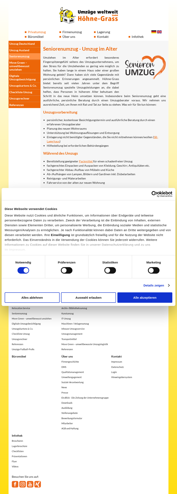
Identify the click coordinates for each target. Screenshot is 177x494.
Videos (15, 466)
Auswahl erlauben (88, 297)
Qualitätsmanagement (72, 372)
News (64, 387)
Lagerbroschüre (19, 446)
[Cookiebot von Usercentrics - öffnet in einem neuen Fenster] (154, 194)
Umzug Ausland (19, 50)
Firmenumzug (72, 32)
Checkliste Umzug (20, 92)
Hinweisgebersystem (121, 377)
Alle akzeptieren (144, 297)
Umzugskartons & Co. (23, 85)
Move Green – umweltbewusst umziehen (19, 66)
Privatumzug (37, 32)
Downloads (66, 402)
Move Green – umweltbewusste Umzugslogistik (84, 344)
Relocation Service (21, 308)
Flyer (14, 461)
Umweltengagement (71, 377)
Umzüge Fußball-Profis (23, 349)
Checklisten (18, 451)
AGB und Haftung (70, 428)
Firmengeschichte (70, 361)
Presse (64, 392)
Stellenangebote (69, 413)
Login (114, 372)
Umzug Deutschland (22, 43)
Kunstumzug (67, 313)
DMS (63, 367)
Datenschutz (117, 367)
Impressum (116, 361)
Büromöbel (36, 36)
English (159, 31)
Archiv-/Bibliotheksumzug (74, 308)
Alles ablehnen (32, 297)
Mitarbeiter (67, 423)
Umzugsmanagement (71, 333)
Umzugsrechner (19, 98)
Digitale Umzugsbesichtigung (22, 77)
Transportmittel (69, 339)
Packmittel (86, 161)
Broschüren (17, 440)
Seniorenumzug (19, 56)
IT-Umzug (66, 318)
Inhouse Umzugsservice (73, 328)
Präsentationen (19, 456)
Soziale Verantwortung (72, 382)
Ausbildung (66, 408)
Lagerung (103, 32)
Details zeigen (153, 285)
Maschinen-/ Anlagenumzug (75, 323)
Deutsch (153, 31)
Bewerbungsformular (71, 418)
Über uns (68, 36)
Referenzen (16, 105)
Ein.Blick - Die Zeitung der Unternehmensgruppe (85, 397)
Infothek (138, 36)
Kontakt (103, 36)
